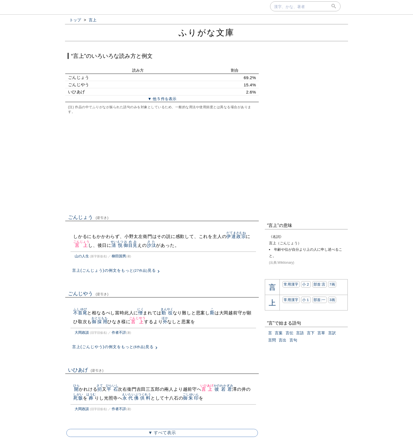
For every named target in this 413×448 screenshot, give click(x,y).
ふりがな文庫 (206, 32)
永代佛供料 (136, 398)
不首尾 (80, 312)
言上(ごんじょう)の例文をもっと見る (114, 270)
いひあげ (86, 370)
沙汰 (151, 245)
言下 (311, 333)
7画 (332, 284)
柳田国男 (119, 256)
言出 (282, 340)
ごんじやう (88, 293)
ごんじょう (88, 217)
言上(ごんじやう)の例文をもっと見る (113, 347)
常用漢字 (291, 284)
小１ (306, 300)
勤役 (167, 312)
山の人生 (82, 256)
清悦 (117, 245)
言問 (272, 340)
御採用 (100, 321)
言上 (81, 245)
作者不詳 (119, 332)
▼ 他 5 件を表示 (162, 99)
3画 (332, 300)
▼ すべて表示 (162, 432)
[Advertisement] (162, 163)
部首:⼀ (319, 300)
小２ (306, 284)
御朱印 (191, 398)
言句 (293, 340)
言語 (300, 333)
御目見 (130, 245)
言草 (321, 333)
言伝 (289, 333)
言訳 (332, 333)
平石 (112, 389)
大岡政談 (82, 332)
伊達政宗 (236, 236)
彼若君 (223, 389)
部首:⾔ (319, 284)
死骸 (78, 398)
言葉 (279, 333)
